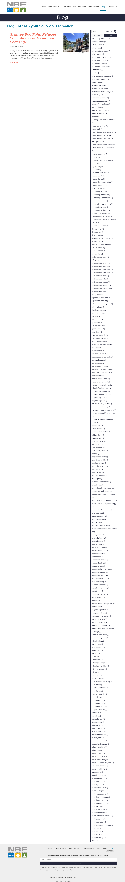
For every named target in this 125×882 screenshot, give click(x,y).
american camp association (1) (103, 76)
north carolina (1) (98, 544)
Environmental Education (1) (102, 273)
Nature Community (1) (100, 516)
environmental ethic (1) (100, 276)
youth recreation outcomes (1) (103, 825)
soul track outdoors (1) (100, 688)
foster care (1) (97, 316)
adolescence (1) (97, 48)
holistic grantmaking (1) (100, 363)
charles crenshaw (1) (99, 154)
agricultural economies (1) (101, 63)
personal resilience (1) (100, 585)
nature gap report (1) (99, 519)
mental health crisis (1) (100, 466)
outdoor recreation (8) (100, 575)
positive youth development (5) (103, 603)
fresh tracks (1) (97, 319)
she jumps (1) (97, 675)
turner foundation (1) (99, 741)
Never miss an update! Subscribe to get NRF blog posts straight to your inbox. (78, 855)
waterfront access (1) (99, 775)
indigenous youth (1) (99, 397)
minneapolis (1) (97, 479)
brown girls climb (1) (99, 113)
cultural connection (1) (100, 226)
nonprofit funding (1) (99, 538)
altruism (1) (96, 73)
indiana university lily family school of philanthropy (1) (102, 386)
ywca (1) (95, 841)
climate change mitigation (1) (102, 182)
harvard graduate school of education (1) (102, 346)
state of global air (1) (99, 694)
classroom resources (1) (100, 173)
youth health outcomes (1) (101, 797)
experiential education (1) (101, 298)
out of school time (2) (99, 547)
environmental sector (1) (101, 291)
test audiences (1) (98, 719)
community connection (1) (101, 195)
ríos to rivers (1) (97, 644)
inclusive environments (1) (101, 382)
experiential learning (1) (100, 301)
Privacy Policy (58, 881)
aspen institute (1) (98, 82)
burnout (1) (96, 116)
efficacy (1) (96, 260)
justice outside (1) (98, 429)
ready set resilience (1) (100, 613)
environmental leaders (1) (101, 285)
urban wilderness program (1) (103, 763)
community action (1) (99, 191)
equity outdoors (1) (99, 294)
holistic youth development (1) (103, 369)
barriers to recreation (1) (101, 88)
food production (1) (99, 313)
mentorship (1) (97, 469)
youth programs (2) (99, 819)
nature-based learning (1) (101, 525)
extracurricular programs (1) (102, 304)
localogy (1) (96, 454)
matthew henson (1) (99, 463)
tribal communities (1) (100, 735)
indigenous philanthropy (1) (102, 394)
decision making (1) (99, 235)
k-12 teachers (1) (98, 435)
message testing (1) (99, 472)
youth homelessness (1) (100, 800)
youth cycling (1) (98, 784)
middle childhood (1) (99, 475)
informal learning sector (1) (102, 404)
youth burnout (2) (98, 781)
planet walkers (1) (98, 597)
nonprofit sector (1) (99, 541)
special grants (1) (98, 691)
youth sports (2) (97, 831)
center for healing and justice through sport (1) (102, 140)
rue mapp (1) (96, 653)
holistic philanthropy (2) (100, 366)
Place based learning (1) (100, 594)
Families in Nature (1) (99, 310)
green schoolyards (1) (100, 335)
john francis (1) (97, 426)
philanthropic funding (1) (101, 588)
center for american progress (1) (104, 132)
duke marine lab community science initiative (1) (102, 246)
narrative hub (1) (98, 485)
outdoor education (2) (100, 560)
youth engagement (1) (100, 794)
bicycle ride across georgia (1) (102, 92)
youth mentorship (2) (99, 813)
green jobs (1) (97, 332)
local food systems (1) (100, 450)
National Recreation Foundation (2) (103, 495)
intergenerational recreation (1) (103, 419)
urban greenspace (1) (99, 756)
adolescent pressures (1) (101, 51)
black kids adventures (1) (101, 101)
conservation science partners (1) (104, 220)
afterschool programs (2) (101, 60)
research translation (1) (100, 635)
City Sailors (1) (97, 170)
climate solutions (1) (99, 185)
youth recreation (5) (99, 822)
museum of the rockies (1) (101, 482)
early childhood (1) (98, 251)
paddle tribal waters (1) (100, 578)
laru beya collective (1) (100, 441)
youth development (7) (100, 791)
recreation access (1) (99, 619)
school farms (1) (98, 660)
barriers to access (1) (99, 85)
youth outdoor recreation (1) (102, 816)
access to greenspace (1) (101, 38)
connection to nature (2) (101, 213)
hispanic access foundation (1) (103, 357)
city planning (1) (97, 166)
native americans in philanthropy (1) (104, 505)
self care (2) (96, 672)
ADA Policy (67, 881)
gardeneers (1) (97, 323)
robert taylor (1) (97, 650)
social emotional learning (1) (102, 681)
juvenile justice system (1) (101, 432)
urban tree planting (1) (100, 760)
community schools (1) (100, 207)
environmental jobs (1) (100, 279)
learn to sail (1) (97, 444)
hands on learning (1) (99, 341)
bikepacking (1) (97, 95)
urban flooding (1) (98, 750)
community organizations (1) (102, 198)
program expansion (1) (100, 610)
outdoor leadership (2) (100, 572)
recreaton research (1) (100, 622)
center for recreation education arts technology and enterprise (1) (103, 148)
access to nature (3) (99, 42)
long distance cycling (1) (100, 457)
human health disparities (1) (102, 372)
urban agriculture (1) (99, 747)
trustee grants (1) (98, 738)
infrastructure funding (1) (101, 407)
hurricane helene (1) (99, 376)
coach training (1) (98, 188)
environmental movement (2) (102, 288)
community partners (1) (100, 201)
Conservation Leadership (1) (102, 216)
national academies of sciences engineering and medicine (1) (103, 489)
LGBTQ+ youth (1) (98, 447)
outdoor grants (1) (98, 566)
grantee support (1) (99, 329)
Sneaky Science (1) (98, 678)
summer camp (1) (98, 700)
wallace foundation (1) (100, 766)
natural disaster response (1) (102, 510)
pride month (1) (97, 607)
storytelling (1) (97, 697)
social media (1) (97, 685)
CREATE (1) (95, 223)
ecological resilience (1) (100, 257)
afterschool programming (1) (102, 57)
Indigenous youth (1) (99, 401)
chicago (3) (96, 157)
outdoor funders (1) (99, 563)
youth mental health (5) (100, 809)
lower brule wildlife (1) (100, 460)
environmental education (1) (102, 269)
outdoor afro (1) (98, 557)
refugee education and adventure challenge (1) (104, 630)
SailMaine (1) (96, 657)
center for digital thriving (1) (102, 135)
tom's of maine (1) (98, 725)
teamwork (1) (96, 713)
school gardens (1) (98, 663)
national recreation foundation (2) (104, 500)
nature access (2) (98, 513)
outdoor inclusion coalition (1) (103, 569)
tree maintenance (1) (99, 731)
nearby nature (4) (98, 535)
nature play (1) (97, 522)
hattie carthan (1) (98, 351)
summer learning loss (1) (101, 706)
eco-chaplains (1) (98, 254)
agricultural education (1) (101, 67)
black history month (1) (100, 98)
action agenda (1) (98, 45)
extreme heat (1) (98, 307)
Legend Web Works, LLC (67, 877)
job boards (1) (97, 422)
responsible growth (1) (100, 638)
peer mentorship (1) (99, 582)
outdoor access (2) (98, 553)
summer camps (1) (98, 703)
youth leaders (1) (98, 806)
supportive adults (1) (99, 710)
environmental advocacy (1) (102, 266)
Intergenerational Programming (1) (103, 414)
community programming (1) (102, 204)
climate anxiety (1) (98, 176)
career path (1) (97, 129)
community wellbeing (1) (101, 210)
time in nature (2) (98, 722)
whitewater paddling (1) (100, 778)
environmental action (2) (101, 263)
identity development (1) (101, 379)
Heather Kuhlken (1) (99, 354)
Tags (110, 35)
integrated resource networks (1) (104, 410)
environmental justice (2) (101, 282)
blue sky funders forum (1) (101, 104)
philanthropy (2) (98, 591)
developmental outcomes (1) (102, 238)
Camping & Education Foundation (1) (104, 121)
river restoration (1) (99, 647)
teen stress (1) (97, 716)
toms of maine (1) (98, 728)
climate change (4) (98, 179)
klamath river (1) (98, 438)
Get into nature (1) (98, 326)
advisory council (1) (99, 54)
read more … (14, 62)
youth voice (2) (97, 834)
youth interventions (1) (100, 803)
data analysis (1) (98, 232)
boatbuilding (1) (97, 107)
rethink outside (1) (98, 641)
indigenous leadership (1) (101, 391)
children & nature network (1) (102, 160)
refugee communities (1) (101, 625)
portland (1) (96, 600)
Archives (97, 35)
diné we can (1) (97, 241)
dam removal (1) (98, 229)
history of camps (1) (99, 360)
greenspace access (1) (100, 338)
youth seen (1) (97, 828)
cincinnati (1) (96, 163)
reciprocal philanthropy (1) (101, 616)
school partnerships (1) (100, 666)
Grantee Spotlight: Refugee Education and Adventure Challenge (33, 38)
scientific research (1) (99, 669)
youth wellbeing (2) (99, 838)
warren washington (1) (100, 769)
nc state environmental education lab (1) (104, 530)
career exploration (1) (100, 126)
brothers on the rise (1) (100, 110)
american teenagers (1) (100, 79)
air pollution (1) (97, 70)
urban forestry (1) (98, 753)
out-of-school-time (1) (100, 550)
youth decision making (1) (101, 788)
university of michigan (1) (101, 744)
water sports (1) (97, 772)
